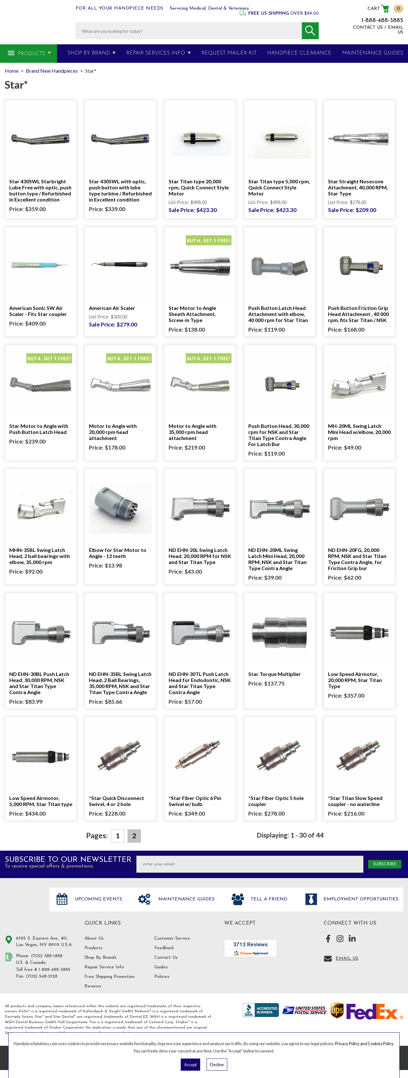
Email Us (347, 958)
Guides (161, 967)
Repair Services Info (155, 53)
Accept (190, 1064)
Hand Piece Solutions (23, 906)
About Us (94, 938)
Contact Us (166, 957)
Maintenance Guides (186, 899)
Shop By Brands (100, 957)
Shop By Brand (89, 53)
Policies (161, 976)
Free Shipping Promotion (109, 976)
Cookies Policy (380, 1043)
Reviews (92, 986)
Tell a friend (268, 899)
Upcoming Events (97, 899)
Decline (217, 1064)
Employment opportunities (360, 899)
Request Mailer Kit (229, 53)
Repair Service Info (104, 967)
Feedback (164, 948)
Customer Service (172, 938)
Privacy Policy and (351, 1043)
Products (31, 53)
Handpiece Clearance (299, 53)
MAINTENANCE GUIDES (372, 53)
